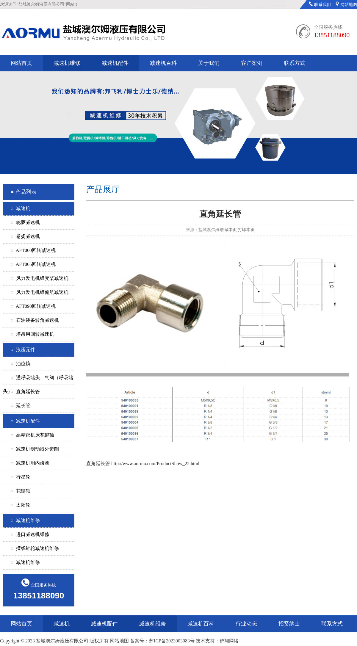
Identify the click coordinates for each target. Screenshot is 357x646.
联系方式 (294, 63)
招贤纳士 (289, 624)
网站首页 (21, 63)
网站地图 (346, 4)
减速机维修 (67, 63)
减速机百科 (163, 63)
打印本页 (246, 230)
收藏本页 (228, 230)
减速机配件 (115, 63)
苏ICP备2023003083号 (172, 640)
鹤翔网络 (229, 640)
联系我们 (320, 4)
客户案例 (251, 63)
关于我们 (209, 63)
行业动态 (246, 624)
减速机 (62, 624)
